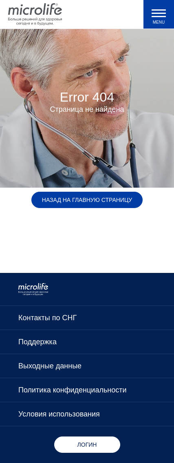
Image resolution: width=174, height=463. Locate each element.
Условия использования (59, 414)
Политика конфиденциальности (72, 390)
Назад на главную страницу (87, 200)
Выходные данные (49, 366)
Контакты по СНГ (47, 318)
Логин (87, 444)
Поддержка (37, 342)
